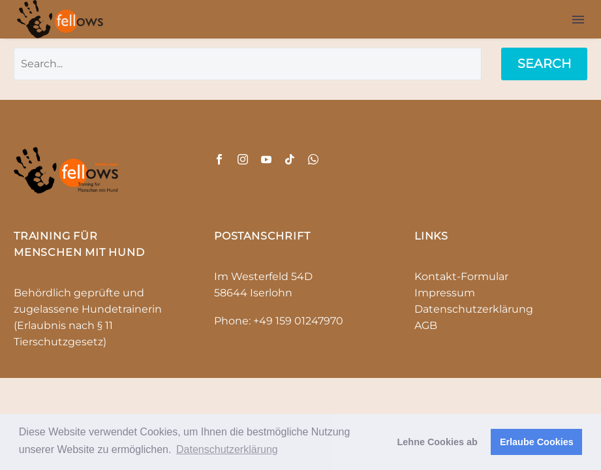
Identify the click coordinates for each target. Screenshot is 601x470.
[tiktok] (290, 159)
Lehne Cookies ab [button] (437, 442)
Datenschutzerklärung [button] (227, 449)
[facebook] (219, 159)
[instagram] (243, 159)
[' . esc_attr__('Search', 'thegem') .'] (248, 64)
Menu (578, 20)
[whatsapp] (313, 159)
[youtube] (266, 159)
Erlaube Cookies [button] (537, 442)
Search (544, 63)
